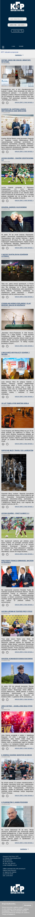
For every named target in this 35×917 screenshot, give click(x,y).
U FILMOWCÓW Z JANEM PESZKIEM (14, 802)
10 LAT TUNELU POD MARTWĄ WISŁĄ (15, 403)
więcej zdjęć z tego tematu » (24, 102)
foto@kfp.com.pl (12, 865)
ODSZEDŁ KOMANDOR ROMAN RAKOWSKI (17, 659)
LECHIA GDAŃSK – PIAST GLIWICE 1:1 (15, 513)
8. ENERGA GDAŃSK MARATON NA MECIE (16, 755)
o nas (13, 46)
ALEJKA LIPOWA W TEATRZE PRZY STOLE (16, 611)
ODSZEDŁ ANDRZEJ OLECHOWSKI (14, 207)
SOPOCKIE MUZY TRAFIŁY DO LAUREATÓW (17, 450)
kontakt (21, 46)
